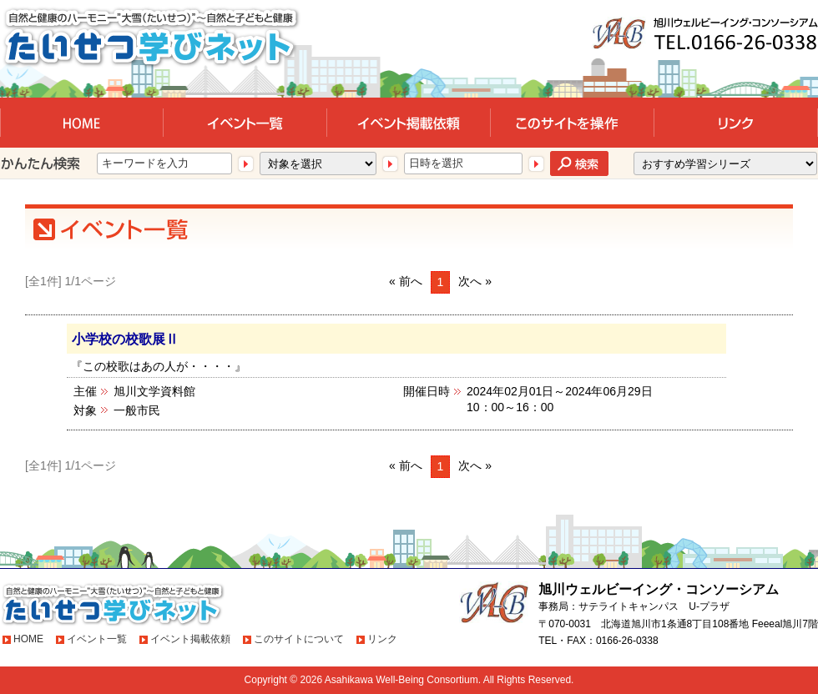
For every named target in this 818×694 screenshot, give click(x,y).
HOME (28, 639)
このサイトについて (299, 639)
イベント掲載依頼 (190, 639)
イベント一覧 (97, 639)
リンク (382, 639)
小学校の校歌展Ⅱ (125, 338)
